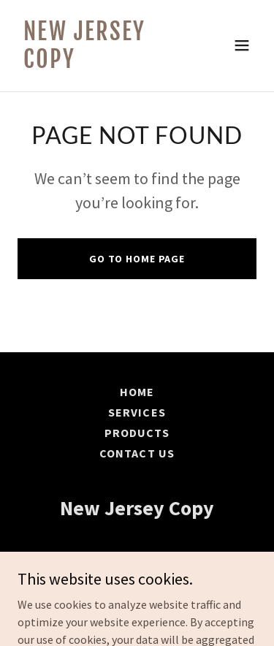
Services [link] (136, 412)
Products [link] (137, 432)
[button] (241, 45)
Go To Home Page (137, 258)
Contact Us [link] (136, 453)
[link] (101, 63)
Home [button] (137, 391)
